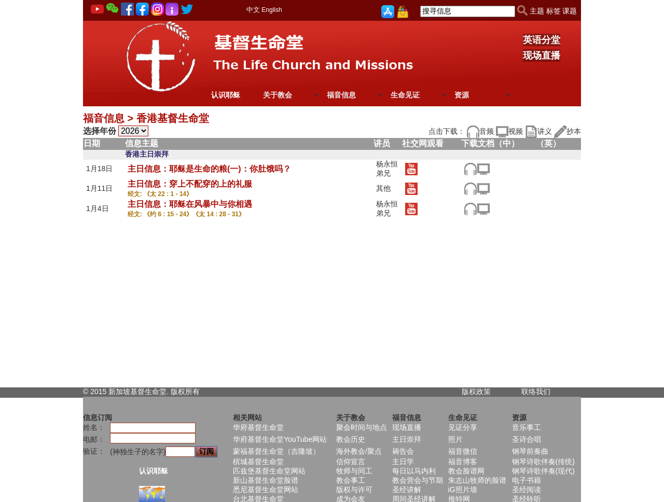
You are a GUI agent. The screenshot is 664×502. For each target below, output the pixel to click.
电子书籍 (526, 480)
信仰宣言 (350, 461)
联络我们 (535, 391)
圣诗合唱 (526, 439)
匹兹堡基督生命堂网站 (269, 471)
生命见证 (405, 95)
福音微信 (462, 451)
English (271, 9)
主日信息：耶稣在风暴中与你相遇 (190, 204)
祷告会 (403, 451)
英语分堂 (541, 40)
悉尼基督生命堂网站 (265, 489)
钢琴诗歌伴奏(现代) (543, 471)
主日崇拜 (406, 439)
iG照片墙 (462, 489)
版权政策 (476, 391)
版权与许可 (354, 489)
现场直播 (541, 55)
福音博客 (462, 461)
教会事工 (350, 480)
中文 (253, 9)
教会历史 (350, 439)
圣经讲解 (406, 489)
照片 (455, 439)
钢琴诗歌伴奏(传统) (543, 461)
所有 (192, 391)
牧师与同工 (354, 471)
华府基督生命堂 (258, 427)
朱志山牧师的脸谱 (477, 480)
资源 (461, 95)
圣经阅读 (526, 489)
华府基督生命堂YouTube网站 (280, 439)
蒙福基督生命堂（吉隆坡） (276, 451)
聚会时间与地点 (361, 427)
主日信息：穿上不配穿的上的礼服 (190, 183)
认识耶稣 (225, 95)
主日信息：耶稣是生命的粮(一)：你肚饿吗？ (209, 168)
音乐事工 (526, 427)
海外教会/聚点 (359, 451)
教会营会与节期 (417, 480)
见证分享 (462, 427)
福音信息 (341, 95)
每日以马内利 (414, 471)
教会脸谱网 (466, 471)
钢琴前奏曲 (530, 451)
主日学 (403, 461)
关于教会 (277, 95)
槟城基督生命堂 (258, 461)
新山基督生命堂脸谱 (265, 480)
